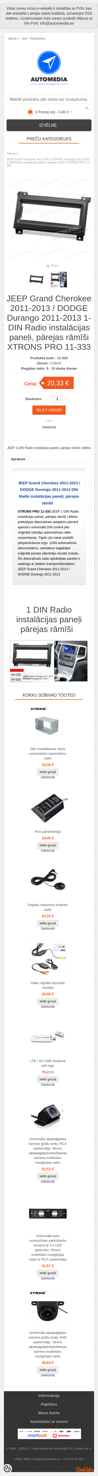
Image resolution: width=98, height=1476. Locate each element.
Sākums (12, 153)
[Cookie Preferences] (7, 1468)
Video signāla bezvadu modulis (48, 985)
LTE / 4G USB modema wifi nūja (48, 1063)
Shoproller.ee (85, 1469)
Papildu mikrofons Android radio (47, 907)
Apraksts (18, 459)
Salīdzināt (49, 427)
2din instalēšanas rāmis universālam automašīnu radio (47, 753)
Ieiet (24, 38)
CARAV (55, 363)
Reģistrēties (37, 38)
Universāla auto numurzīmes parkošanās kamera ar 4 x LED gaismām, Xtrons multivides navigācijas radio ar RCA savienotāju (48, 1247)
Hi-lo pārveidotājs (47, 832)
